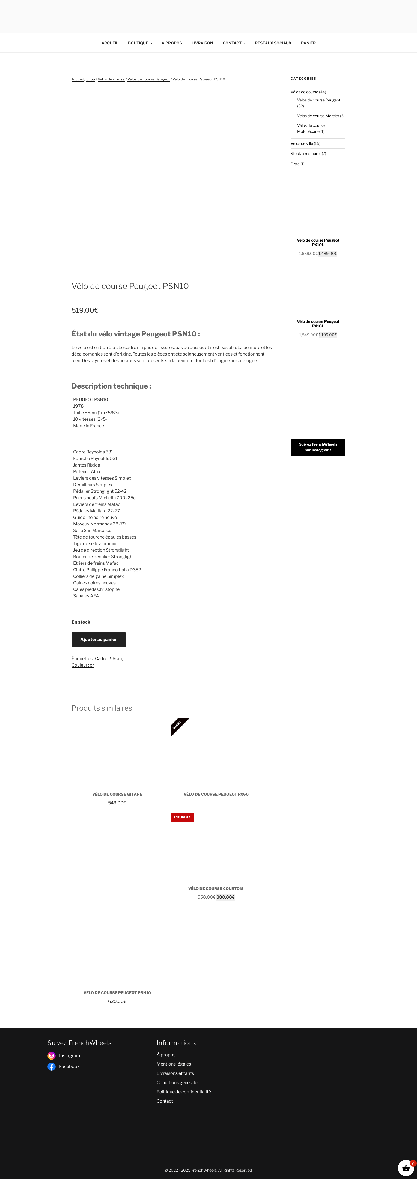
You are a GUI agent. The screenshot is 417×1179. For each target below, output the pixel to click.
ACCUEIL (110, 43)
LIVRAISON (202, 43)
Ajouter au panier (98, 639)
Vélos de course (111, 79)
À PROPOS (172, 43)
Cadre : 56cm (108, 658)
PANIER (308, 43)
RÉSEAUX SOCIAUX (273, 43)
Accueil (78, 79)
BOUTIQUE (140, 43)
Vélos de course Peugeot (148, 79)
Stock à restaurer (306, 153)
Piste (295, 163)
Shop (90, 79)
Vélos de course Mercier (318, 115)
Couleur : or (83, 665)
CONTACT (235, 43)
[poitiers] (317, 1075)
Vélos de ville (302, 143)
